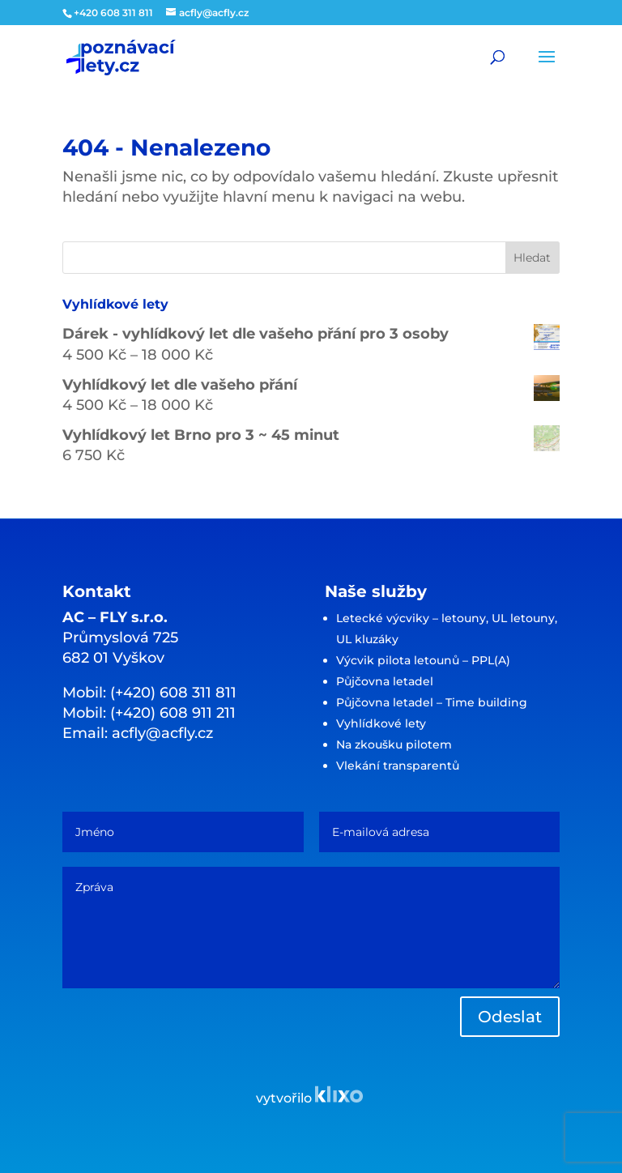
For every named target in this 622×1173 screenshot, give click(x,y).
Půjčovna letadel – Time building (431, 702)
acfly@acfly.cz (162, 733)
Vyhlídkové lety (381, 723)
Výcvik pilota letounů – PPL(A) (423, 660)
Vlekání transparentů (397, 765)
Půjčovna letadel (384, 681)
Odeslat (510, 1016)
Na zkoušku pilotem (394, 744)
